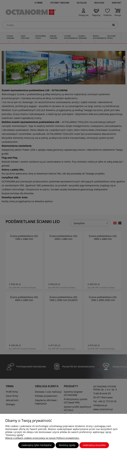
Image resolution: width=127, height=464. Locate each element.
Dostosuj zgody (67, 445)
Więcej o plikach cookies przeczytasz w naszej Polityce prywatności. (42, 438)
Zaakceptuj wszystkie (94, 445)
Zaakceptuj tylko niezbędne (36, 445)
